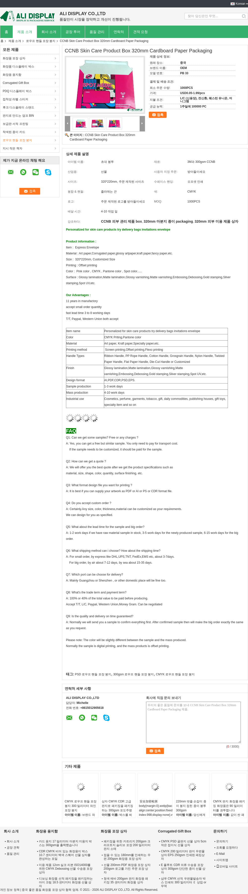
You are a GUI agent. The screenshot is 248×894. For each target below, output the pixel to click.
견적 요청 (140, 32)
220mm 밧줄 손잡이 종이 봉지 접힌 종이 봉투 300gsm (191, 806)
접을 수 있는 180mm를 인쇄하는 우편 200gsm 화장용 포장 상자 (127, 856)
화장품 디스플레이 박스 (18, 66)
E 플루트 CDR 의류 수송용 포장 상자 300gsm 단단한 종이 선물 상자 (183, 868)
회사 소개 (48, 32)
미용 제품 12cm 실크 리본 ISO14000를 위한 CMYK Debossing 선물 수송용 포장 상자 (66, 868)
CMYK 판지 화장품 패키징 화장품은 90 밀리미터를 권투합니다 (229, 806)
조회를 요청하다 (227, 847)
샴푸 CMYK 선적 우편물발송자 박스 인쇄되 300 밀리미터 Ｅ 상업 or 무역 (183, 882)
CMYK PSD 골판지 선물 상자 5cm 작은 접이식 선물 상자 (183, 843)
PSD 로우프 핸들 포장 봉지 (93, 674)
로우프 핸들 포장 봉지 (40, 41)
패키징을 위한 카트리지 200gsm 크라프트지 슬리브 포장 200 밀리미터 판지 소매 (127, 845)
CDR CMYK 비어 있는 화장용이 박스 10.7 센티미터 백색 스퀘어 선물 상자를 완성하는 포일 (65, 855)
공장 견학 (13, 847)
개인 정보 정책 (10, 890)
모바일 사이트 (227, 866)
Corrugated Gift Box (16, 83)
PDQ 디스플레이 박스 (17, 91)
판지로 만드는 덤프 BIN (18, 115)
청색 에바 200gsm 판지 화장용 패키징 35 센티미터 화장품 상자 (126, 880)
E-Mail (220, 854)
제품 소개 (24, 32)
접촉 (160, 115)
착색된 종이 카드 (14, 132)
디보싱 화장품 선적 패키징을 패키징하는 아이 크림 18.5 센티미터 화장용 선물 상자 (66, 882)
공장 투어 (72, 32)
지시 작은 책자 (12, 148)
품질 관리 (97, 32)
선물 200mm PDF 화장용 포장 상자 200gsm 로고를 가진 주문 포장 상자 (127, 868)
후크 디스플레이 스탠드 (18, 107)
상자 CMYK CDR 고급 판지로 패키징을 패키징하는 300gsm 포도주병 (117, 806)
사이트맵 (222, 860)
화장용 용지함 (12, 74)
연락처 (119, 32)
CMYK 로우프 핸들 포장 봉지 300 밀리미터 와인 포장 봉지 (81, 806)
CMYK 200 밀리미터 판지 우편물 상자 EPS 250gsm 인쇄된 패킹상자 (183, 855)
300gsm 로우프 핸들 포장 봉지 (133, 674)
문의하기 (222, 841)
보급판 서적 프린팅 (15, 124)
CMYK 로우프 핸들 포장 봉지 (175, 674)
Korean (240, 3)
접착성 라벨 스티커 (15, 99)
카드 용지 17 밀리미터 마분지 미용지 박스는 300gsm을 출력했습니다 (65, 843)
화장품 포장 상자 (14, 58)
